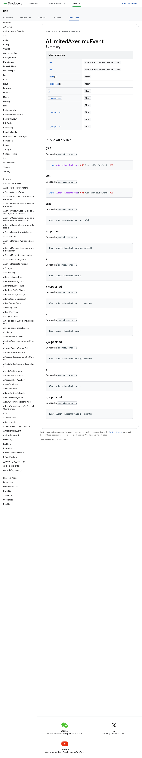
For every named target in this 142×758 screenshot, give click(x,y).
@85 (50, 69)
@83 (50, 62)
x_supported (54, 98)
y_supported (54, 112)
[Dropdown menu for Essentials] (42, 3)
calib (51, 76)
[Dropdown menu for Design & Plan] (65, 3)
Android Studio (129, 3)
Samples (43, 17)
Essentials (34, 3)
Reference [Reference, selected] (74, 17)
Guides (57, 17)
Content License (115, 432)
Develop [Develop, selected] (77, 3)
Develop (64, 31)
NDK (5, 11)
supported (53, 84)
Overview (8, 17)
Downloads (25, 17)
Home (48, 31)
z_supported (54, 126)
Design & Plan (55, 3)
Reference (75, 31)
